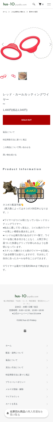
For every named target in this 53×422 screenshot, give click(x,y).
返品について (9, 132)
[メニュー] (49, 4)
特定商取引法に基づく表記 (15, 140)
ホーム (5, 12)
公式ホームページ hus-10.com (26, 313)
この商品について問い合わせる (17, 147)
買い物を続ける (10, 155)
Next (50, 44)
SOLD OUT (26, 120)
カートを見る (12, 404)
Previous (3, 44)
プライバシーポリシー (15, 382)
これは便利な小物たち (18, 12)
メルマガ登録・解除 (14, 389)
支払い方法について (14, 367)
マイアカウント (13, 396)
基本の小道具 (33, 12)
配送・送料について (14, 353)
